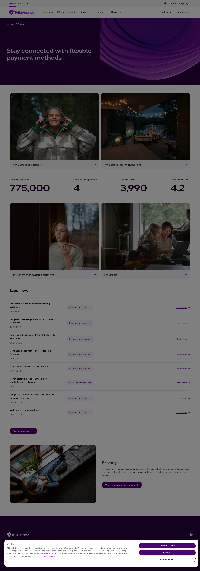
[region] (101, 553)
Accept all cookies (167, 546)
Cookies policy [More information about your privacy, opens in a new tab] (50, 556)
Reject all (167, 553)
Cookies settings (167, 559)
